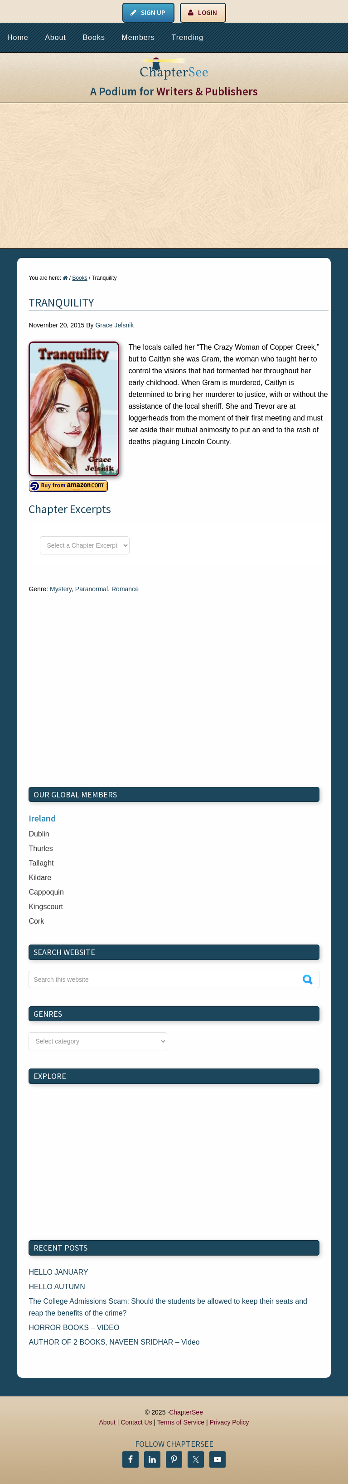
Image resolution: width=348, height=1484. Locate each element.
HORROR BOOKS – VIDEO (74, 1327)
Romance (125, 589)
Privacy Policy (229, 1422)
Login (207, 12)
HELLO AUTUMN (57, 1287)
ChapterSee (186, 1412)
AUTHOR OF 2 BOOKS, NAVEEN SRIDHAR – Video (114, 1342)
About (55, 37)
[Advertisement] (174, 175)
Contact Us (136, 1422)
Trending (187, 37)
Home (18, 37)
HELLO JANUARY (58, 1272)
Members (138, 37)
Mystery (61, 589)
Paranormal (91, 589)
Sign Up (153, 12)
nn (98, 1041)
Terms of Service (180, 1422)
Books (93, 37)
